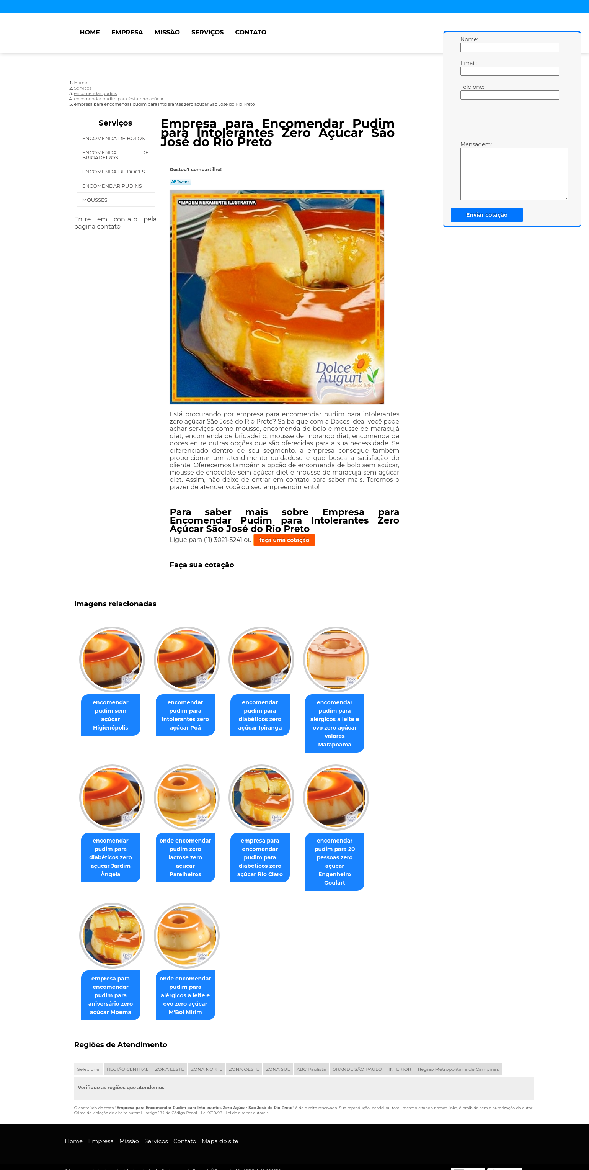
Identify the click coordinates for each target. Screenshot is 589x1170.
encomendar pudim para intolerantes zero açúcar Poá (190, 715)
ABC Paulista (311, 1061)
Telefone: (468, 91)
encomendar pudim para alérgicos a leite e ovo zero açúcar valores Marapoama (345, 723)
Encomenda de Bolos (114, 138)
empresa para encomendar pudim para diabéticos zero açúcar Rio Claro (267, 858)
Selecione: (88, 1061)
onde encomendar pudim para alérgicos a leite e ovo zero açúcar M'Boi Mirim (190, 987)
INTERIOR (399, 1061)
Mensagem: (468, 170)
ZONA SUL (278, 1061)
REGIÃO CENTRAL (127, 1061)
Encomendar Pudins (113, 186)
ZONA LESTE (169, 1061)
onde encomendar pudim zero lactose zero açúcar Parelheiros (190, 854)
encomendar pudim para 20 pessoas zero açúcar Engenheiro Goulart (345, 858)
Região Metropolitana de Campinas (458, 1061)
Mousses (95, 200)
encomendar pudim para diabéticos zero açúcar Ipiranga (267, 715)
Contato (250, 32)
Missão (167, 32)
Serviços (207, 32)
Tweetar (180, 181)
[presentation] (509, 122)
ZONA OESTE (244, 1061)
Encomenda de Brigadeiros (115, 154)
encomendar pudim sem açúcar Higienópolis (112, 711)
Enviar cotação (486, 214)
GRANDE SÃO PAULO (357, 1061)
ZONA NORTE (206, 1061)
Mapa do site (220, 1133)
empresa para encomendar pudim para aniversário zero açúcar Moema (112, 987)
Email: (468, 68)
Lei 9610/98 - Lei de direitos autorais (234, 1105)
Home (90, 32)
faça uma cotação (284, 540)
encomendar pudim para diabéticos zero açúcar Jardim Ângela (112, 858)
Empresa (127, 32)
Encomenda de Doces (114, 172)
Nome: (468, 44)
